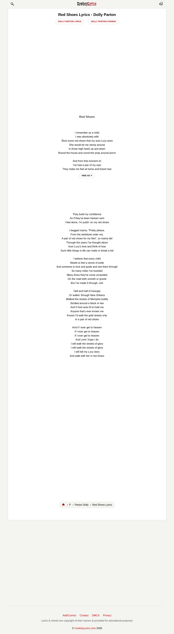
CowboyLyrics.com (85, 628)
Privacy (107, 615)
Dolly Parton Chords (103, 21)
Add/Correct (69, 615)
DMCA (95, 615)
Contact (84, 615)
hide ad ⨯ (87, 175)
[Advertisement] (87, 89)
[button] (12, 4)
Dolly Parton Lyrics (70, 21)
